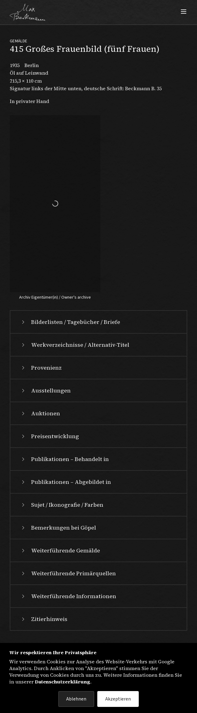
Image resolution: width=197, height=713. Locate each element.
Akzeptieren (118, 699)
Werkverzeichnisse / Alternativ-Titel (74, 345)
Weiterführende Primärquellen (68, 573)
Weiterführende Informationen (68, 596)
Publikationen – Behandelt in (64, 459)
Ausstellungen (45, 390)
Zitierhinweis (43, 619)
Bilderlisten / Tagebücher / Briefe (70, 322)
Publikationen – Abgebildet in (65, 482)
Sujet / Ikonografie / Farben (61, 505)
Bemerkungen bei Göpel (58, 527)
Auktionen (40, 413)
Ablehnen (76, 699)
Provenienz (41, 367)
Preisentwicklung (49, 436)
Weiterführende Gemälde (60, 550)
